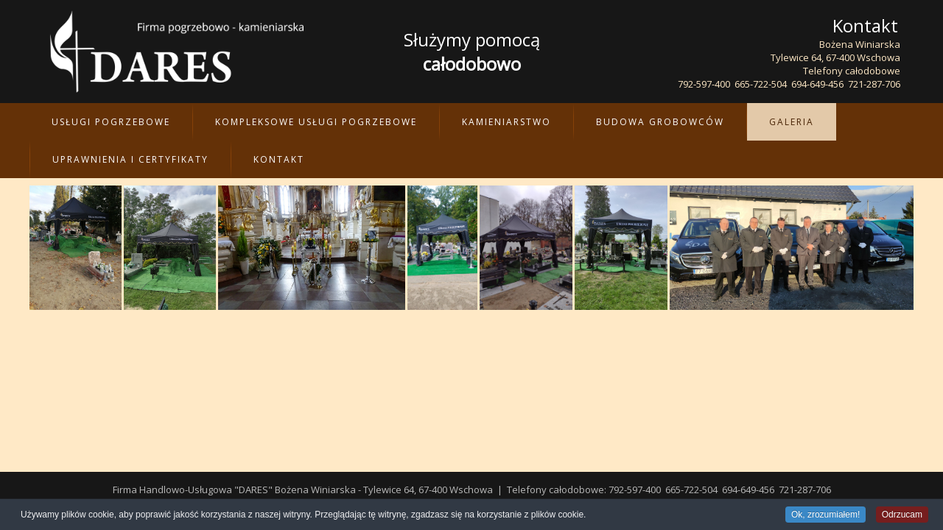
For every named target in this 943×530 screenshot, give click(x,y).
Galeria (791, 122)
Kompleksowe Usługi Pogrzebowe (316, 122)
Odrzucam (902, 515)
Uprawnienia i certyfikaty (130, 159)
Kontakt (278, 159)
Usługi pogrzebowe (111, 122)
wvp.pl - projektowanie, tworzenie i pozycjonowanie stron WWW (492, 489)
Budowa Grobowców (660, 122)
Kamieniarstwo (506, 122)
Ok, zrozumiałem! (825, 515)
